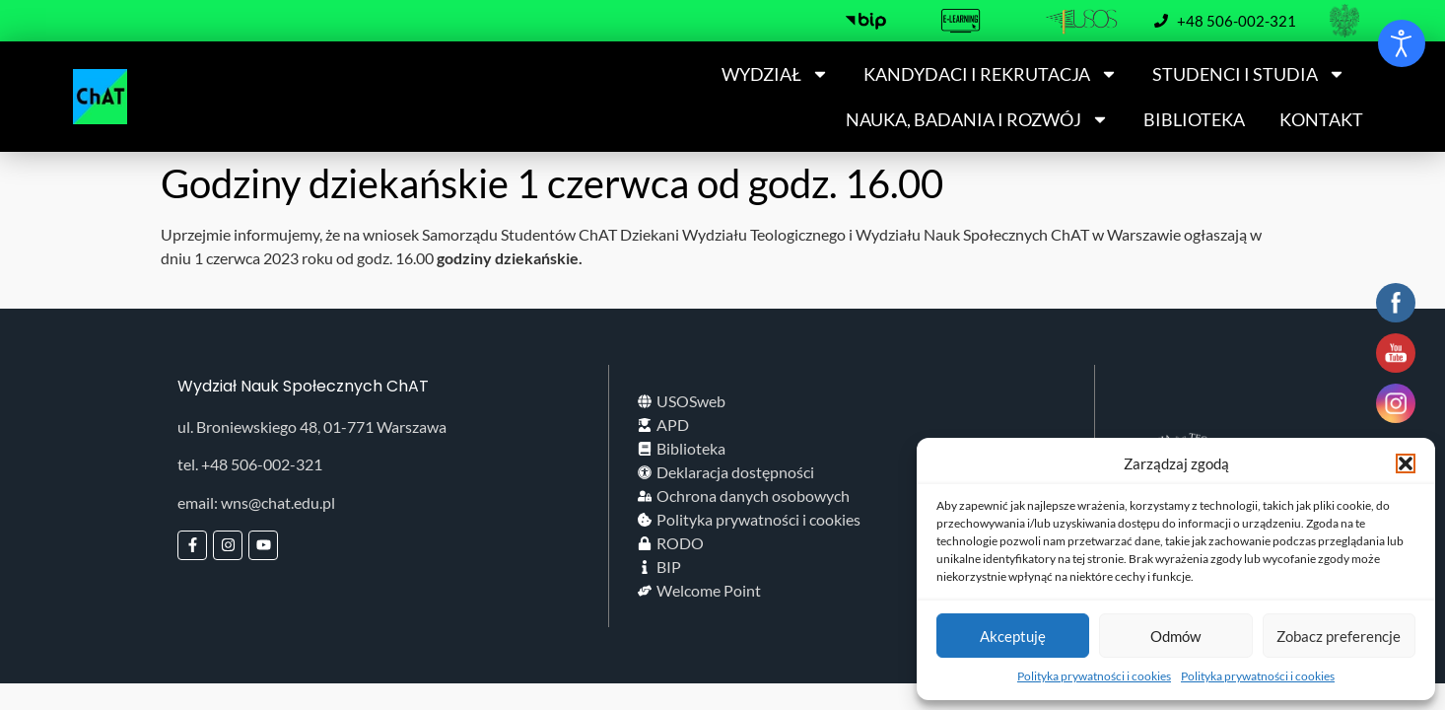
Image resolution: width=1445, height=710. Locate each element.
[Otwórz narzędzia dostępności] (1401, 43)
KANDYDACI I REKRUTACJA (990, 74)
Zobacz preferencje (1338, 636)
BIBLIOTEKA (1194, 119)
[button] (1405, 463)
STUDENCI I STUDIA (1248, 74)
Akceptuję (1013, 636)
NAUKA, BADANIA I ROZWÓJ (977, 119)
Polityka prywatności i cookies (1094, 676)
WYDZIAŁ (775, 74)
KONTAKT (1321, 119)
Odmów (1175, 636)
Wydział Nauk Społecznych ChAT (303, 386)
